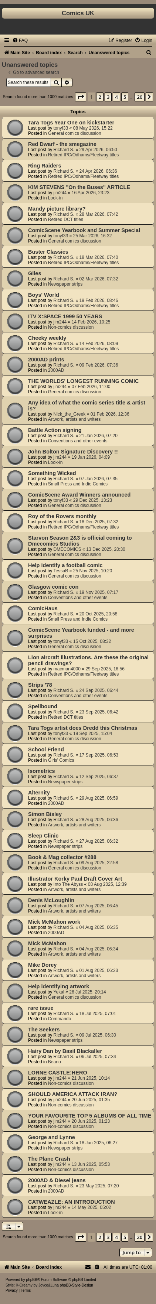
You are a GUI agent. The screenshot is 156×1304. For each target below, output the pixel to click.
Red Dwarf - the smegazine (62, 144)
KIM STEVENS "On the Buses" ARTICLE (79, 187)
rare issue (41, 1008)
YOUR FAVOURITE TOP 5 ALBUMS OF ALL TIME (89, 1116)
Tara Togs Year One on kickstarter (71, 123)
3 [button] (108, 97)
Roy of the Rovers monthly (62, 516)
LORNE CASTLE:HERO (57, 1073)
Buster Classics (48, 252)
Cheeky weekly (47, 338)
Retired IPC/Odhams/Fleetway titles (83, 154)
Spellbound (42, 706)
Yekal (59, 992)
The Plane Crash (49, 1159)
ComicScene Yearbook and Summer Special (84, 230)
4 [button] (116, 97)
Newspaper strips (65, 284)
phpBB (31, 1280)
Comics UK (78, 13)
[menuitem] (20, 40)
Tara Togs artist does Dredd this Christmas (83, 728)
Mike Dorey (42, 965)
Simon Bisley (45, 814)
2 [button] (99, 97)
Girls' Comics (61, 760)
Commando (59, 1018)
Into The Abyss (68, 884)
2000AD (56, 370)
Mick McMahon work (54, 922)
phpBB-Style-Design (76, 1285)
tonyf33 (61, 128)
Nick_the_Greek (70, 414)
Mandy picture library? (57, 209)
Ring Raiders (44, 166)
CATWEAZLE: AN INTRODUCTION (71, 1202)
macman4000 (67, 668)
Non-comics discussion (71, 327)
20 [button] (139, 97)
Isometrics (41, 771)
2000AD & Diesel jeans (57, 1180)
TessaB (61, 570)
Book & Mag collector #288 (62, 857)
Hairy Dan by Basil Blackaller (65, 1051)
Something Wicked (52, 473)
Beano (54, 1061)
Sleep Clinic (43, 836)
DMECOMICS (67, 549)
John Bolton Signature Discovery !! (73, 452)
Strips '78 (40, 685)
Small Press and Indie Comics (78, 484)
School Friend (46, 749)
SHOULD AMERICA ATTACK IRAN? (72, 1094)
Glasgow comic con (53, 587)
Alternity (39, 793)
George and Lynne (51, 1137)
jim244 (60, 192)
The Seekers (44, 1030)
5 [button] (124, 97)
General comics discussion (74, 133)
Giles (34, 273)
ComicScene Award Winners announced (79, 495)
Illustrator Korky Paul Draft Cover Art (75, 879)
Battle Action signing (55, 430)
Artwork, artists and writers (74, 419)
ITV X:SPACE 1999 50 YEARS (65, 316)
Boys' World (43, 295)
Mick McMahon (47, 943)
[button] (80, 96)
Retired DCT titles (65, 219)
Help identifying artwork (58, 986)
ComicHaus (43, 608)
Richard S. (64, 149)
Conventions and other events (78, 440)
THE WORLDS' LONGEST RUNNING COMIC (83, 381)
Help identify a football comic (65, 565)
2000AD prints (46, 359)
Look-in (55, 198)
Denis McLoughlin (51, 900)
